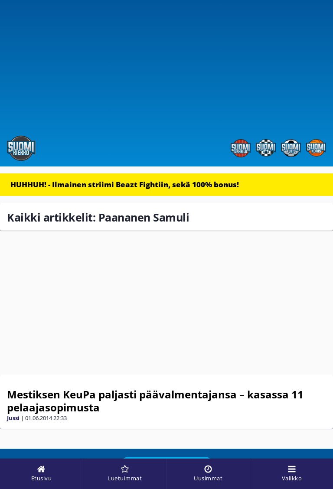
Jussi (13, 418)
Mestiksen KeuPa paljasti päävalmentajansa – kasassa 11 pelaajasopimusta (155, 400)
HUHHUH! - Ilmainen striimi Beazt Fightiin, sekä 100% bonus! (124, 184)
